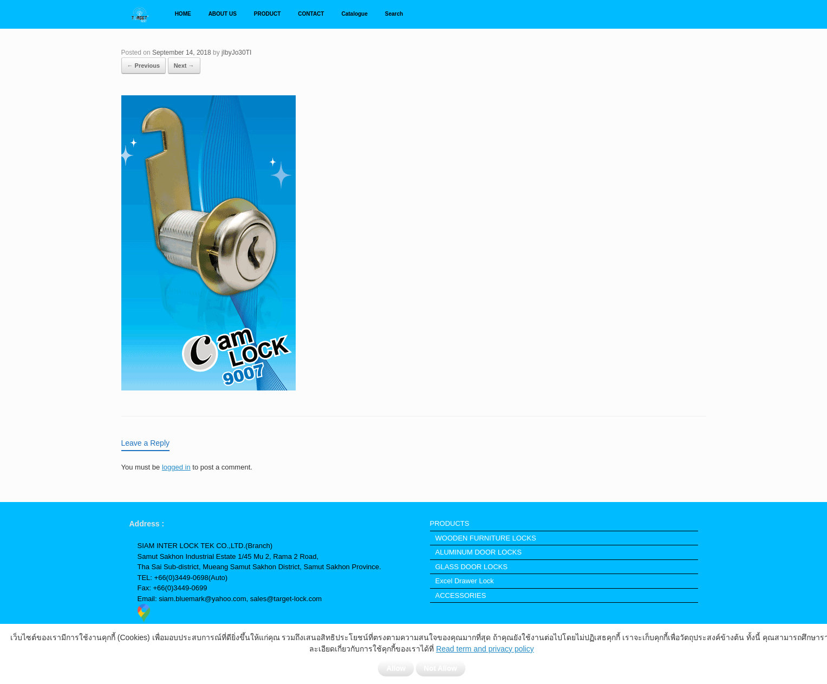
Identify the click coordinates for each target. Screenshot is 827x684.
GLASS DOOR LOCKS (471, 567)
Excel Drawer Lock (464, 581)
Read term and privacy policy (485, 648)
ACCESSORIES (460, 595)
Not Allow (440, 668)
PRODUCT (267, 14)
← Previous (143, 65)
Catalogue (354, 14)
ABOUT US (223, 14)
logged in (176, 467)
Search (394, 14)
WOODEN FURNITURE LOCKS (485, 538)
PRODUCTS (450, 523)
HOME (183, 14)
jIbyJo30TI (236, 52)
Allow (396, 668)
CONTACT (311, 14)
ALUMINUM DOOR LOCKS (478, 552)
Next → (184, 65)
